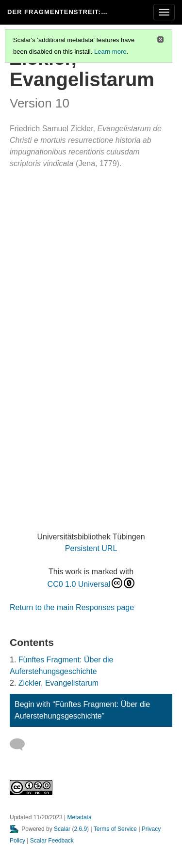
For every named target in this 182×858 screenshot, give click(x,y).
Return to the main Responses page (72, 607)
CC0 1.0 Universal (91, 583)
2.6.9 (80, 829)
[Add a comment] (21, 744)
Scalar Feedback (52, 840)
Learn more (110, 51)
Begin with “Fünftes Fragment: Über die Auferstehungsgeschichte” (82, 710)
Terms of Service (115, 829)
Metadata (79, 817)
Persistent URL (91, 548)
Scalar (62, 829)
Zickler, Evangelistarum (58, 683)
